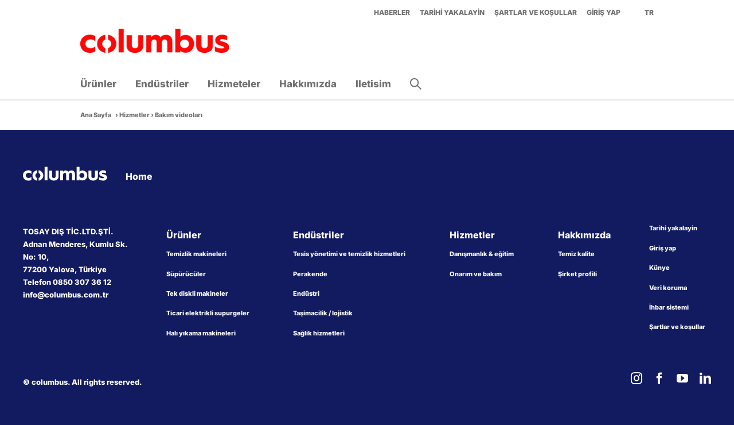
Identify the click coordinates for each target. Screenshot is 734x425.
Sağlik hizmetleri (319, 333)
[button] (415, 84)
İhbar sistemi (669, 307)
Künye (659, 268)
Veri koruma (668, 288)
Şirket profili (577, 274)
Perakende (310, 274)
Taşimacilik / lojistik (323, 313)
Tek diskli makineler (197, 293)
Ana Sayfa (95, 115)
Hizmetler (134, 115)
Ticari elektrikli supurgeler (207, 313)
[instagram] (636, 378)
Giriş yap (662, 248)
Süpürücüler (186, 274)
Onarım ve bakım (476, 274)
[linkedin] (705, 378)
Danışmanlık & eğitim (482, 254)
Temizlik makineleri (196, 254)
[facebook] (659, 378)
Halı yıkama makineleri (201, 333)
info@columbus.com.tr (65, 294)
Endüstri (306, 293)
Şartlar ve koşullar (677, 327)
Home (139, 176)
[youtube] (682, 378)
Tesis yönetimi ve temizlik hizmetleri (349, 254)
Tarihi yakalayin (673, 228)
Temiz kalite (576, 254)
